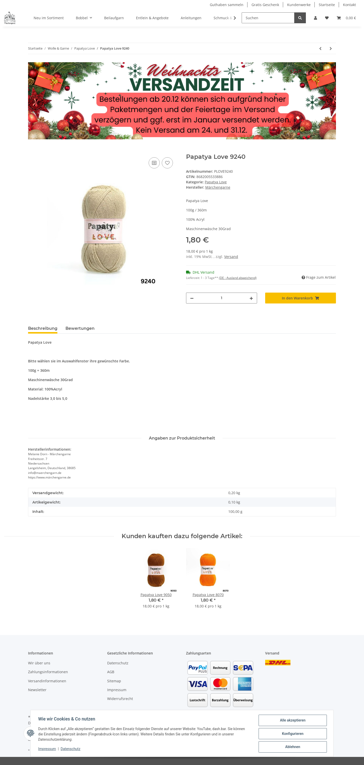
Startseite (327, 4)
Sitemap (114, 681)
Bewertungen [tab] (80, 328)
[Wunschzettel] (327, 18)
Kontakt (349, 4)
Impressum (116, 689)
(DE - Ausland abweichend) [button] (238, 278)
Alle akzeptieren (292, 721)
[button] (315, 18)
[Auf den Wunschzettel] (167, 162)
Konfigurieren (292, 734)
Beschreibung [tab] (42, 328)
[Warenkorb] (346, 18)
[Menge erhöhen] (251, 298)
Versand (231, 256)
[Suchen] (268, 17)
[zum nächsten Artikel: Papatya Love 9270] (331, 48)
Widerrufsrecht (120, 698)
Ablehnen (292, 747)
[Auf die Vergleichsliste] (154, 162)
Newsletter (37, 689)
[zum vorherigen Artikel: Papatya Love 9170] (320, 48)
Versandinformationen (47, 681)
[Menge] (221, 298)
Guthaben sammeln (226, 4)
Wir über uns (39, 663)
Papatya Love (216, 182)
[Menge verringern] (191, 298)
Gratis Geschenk (265, 4)
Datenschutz (117, 663)
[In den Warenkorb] (32, 150)
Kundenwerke (299, 4)
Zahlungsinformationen (48, 671)
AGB (110, 671)
